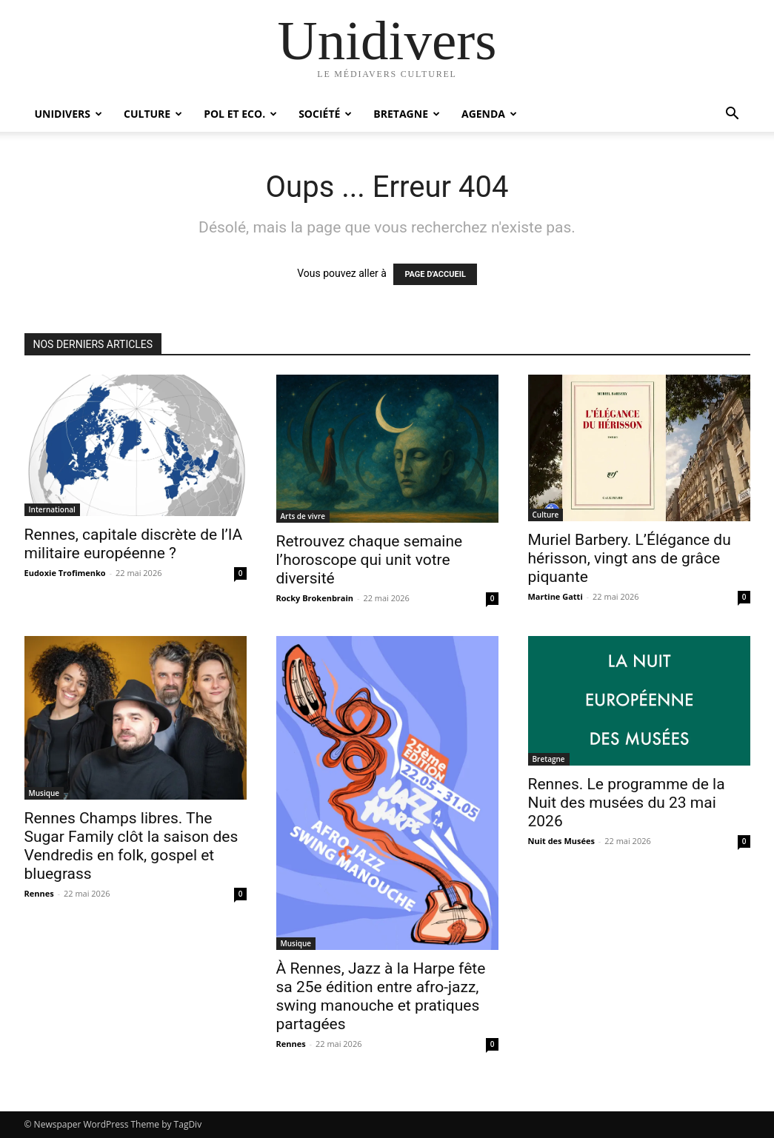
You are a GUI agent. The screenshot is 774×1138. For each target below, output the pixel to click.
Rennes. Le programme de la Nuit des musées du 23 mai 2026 (626, 802)
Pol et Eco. (240, 114)
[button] (732, 115)
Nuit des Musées (561, 840)
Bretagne (406, 114)
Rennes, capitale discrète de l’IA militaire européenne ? (133, 544)
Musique (44, 793)
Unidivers (69, 114)
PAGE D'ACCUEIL (435, 274)
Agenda (489, 114)
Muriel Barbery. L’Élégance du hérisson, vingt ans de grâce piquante (629, 558)
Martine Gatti (555, 596)
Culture (153, 114)
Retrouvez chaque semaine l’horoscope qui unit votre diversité (369, 559)
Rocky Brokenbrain (315, 597)
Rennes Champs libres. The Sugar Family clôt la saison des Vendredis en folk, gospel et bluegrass (131, 846)
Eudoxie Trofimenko (65, 572)
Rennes (39, 893)
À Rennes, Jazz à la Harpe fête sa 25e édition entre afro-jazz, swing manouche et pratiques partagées (381, 996)
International (52, 509)
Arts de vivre (303, 516)
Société (325, 114)
